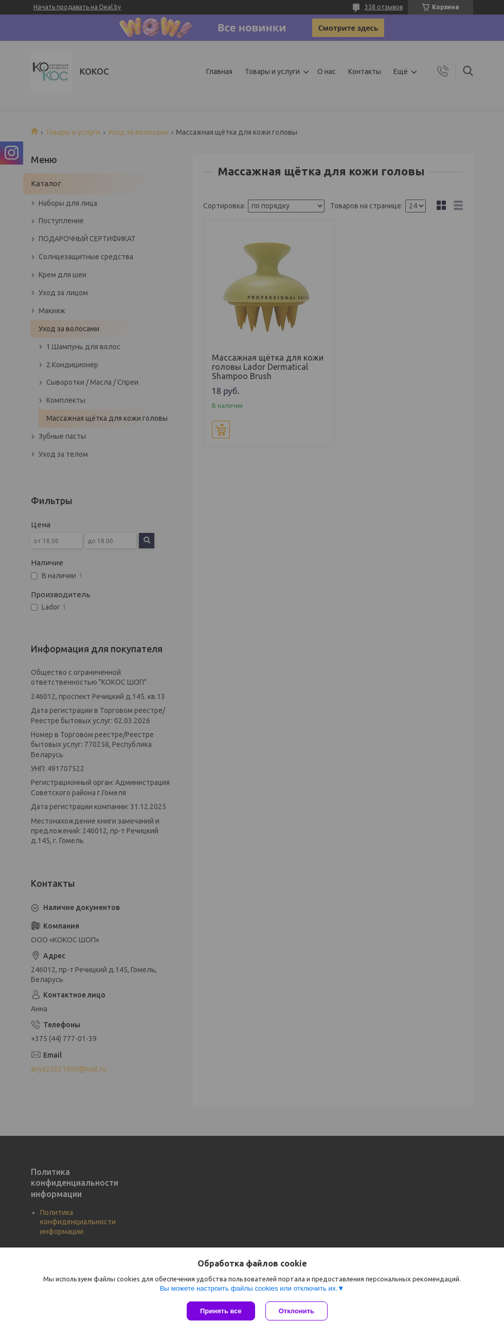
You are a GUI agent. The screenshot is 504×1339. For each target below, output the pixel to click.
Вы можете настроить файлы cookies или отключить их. (248, 1288)
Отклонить (296, 1311)
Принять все (221, 1311)
